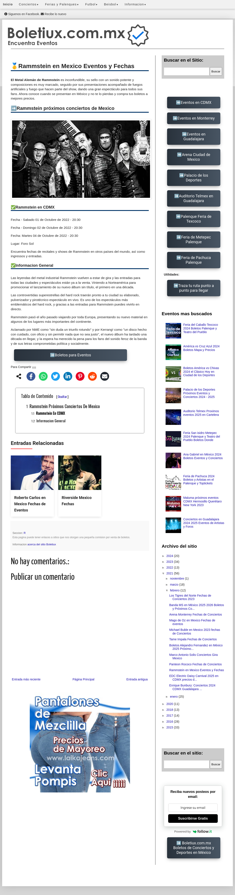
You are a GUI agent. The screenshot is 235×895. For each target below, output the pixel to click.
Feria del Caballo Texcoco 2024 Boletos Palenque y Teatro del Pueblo (200, 328)
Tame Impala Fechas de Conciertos (193, 639)
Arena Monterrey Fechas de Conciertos (195, 614)
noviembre (177, 578)
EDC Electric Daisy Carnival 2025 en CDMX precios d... (193, 677)
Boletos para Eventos (73, 355)
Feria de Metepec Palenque (196, 239)
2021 (170, 573)
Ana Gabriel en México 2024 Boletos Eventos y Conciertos (203, 456)
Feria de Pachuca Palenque (196, 260)
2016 (170, 721)
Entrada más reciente (26, 679)
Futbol (91, 4)
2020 (170, 704)
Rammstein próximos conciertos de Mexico (65, 406)
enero (174, 696)
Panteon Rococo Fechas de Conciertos (195, 664)
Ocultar (62, 396)
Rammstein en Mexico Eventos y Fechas (196, 670)
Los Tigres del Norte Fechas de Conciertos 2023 (190, 597)
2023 (170, 561)
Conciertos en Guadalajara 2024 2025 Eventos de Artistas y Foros (203, 523)
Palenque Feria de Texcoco (196, 218)
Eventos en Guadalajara (194, 136)
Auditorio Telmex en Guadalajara (196, 198)
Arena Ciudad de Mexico (196, 157)
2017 (170, 715)
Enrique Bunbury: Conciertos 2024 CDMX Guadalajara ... (192, 687)
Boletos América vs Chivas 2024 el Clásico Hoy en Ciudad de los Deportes (201, 371)
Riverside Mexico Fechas (77, 500)
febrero (175, 590)
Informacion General (51, 420)
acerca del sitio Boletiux (41, 544)
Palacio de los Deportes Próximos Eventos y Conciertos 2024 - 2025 (199, 393)
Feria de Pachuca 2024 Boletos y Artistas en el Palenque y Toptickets (199, 479)
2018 (170, 709)
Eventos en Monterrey (196, 118)
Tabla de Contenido (45, 395)
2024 (170, 556)
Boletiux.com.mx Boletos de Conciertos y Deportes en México (193, 848)
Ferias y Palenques (62, 4)
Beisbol (111, 4)
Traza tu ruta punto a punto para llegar (196, 288)
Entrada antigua (137, 679)
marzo (174, 584)
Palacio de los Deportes (196, 177)
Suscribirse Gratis (193, 818)
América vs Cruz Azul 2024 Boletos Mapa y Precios (201, 348)
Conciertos (29, 4)
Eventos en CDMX (196, 102)
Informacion (135, 4)
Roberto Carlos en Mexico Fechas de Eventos (30, 503)
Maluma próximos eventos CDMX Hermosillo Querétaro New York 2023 (202, 501)
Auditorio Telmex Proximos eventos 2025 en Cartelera (201, 412)
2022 (170, 567)
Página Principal (83, 679)
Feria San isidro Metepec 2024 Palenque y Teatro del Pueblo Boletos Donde (201, 436)
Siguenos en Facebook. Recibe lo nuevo (35, 14)
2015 (170, 727)
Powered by (193, 831)
